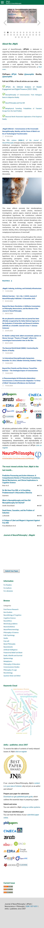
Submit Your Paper (11, 571)
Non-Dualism (8, 612)
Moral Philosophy (9, 644)
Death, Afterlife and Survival (13, 655)
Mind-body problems (10, 624)
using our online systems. (31, 807)
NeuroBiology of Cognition (12, 615)
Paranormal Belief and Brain (13, 652)
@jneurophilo (29, 74)
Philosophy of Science (11, 632)
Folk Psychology (9, 635)
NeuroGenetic (8, 647)
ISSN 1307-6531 (32, 906)
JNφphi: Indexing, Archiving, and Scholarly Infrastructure (21, 288)
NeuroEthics (8, 621)
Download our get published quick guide (18, 797)
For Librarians (8, 591)
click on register (21, 752)
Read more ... (13, 14)
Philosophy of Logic (10, 670)
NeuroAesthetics (9, 627)
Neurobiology (8, 673)
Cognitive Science (10, 618)
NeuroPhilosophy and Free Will (15, 103)
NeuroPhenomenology (11, 629)
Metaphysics (8, 661)
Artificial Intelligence (10, 650)
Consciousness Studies (11, 667)
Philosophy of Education (12, 664)
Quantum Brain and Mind (12, 676)
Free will (6, 641)
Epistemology (8, 658)
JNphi (14, 74)
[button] (5, 22)
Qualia (6, 638)
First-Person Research (11, 609)
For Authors (7, 588)
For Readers (8, 585)
